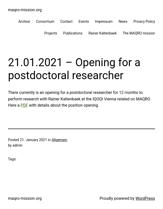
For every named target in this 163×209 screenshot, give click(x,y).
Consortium (45, 21)
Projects (50, 33)
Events (84, 21)
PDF (24, 105)
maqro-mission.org (25, 9)
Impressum (103, 21)
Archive (24, 21)
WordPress (145, 198)
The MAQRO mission (139, 33)
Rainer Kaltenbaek (102, 33)
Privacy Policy (144, 21)
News (123, 21)
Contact (66, 21)
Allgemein (59, 140)
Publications (72, 33)
